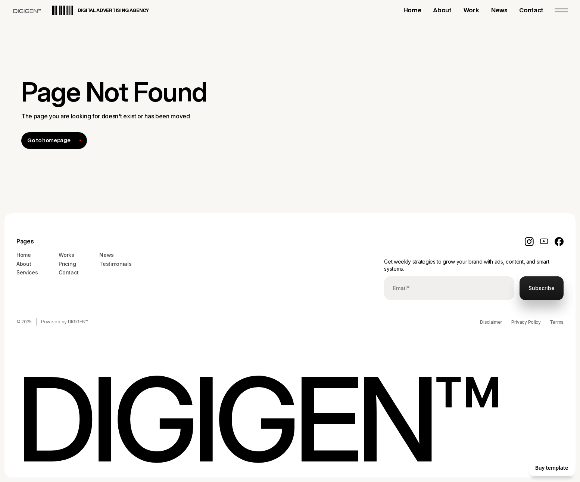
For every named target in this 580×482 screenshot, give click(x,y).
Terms (557, 322)
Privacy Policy (526, 322)
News (106, 255)
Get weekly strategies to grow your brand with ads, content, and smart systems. (466, 265)
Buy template (551, 467)
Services (27, 272)
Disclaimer (491, 322)
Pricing (67, 264)
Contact (68, 272)
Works (66, 255)
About (23, 264)
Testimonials (115, 264)
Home (23, 255)
